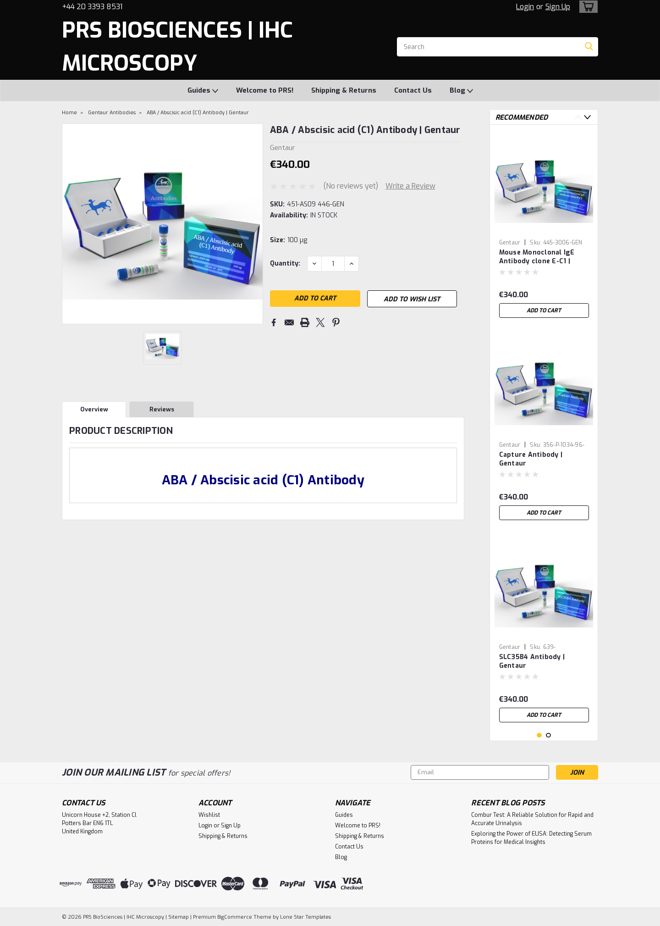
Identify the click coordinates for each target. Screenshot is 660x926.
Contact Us (413, 90)
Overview (94, 409)
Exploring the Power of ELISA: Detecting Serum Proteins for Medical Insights (531, 838)
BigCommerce (234, 917)
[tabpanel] (544, 227)
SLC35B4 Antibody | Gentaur (532, 661)
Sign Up (557, 6)
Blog (461, 91)
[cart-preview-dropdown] (586, 6)
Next (587, 117)
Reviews (161, 409)
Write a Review (410, 186)
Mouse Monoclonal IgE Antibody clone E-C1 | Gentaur (537, 257)
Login (525, 6)
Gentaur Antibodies (112, 112)
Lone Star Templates (305, 917)
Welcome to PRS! (264, 90)
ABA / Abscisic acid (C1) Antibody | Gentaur (198, 112)
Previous (578, 117)
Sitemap (178, 917)
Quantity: (285, 263)
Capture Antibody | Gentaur (531, 459)
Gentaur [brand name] (510, 242)
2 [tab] (548, 735)
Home (69, 112)
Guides (202, 91)
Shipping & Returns (343, 90)
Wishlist (209, 815)
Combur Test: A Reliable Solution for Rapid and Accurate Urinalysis (532, 819)
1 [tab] (539, 735)
